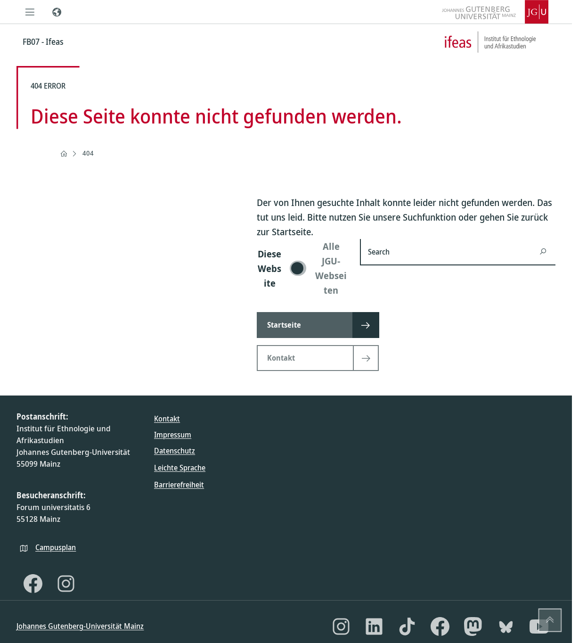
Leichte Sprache (179, 467)
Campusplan (55, 547)
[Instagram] (66, 583)
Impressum (172, 434)
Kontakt (167, 418)
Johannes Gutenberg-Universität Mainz (80, 626)
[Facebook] (33, 583)
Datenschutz (174, 450)
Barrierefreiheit (179, 484)
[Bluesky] (506, 626)
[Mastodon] (473, 626)
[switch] (303, 268)
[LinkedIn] (374, 626)
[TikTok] (407, 626)
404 (88, 152)
